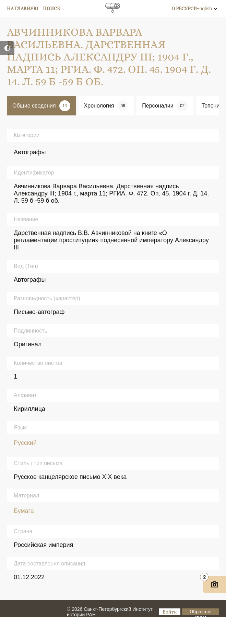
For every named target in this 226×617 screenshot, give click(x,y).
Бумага (24, 510)
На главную (22, 8)
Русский (25, 442)
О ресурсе (183, 8)
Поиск (52, 8)
